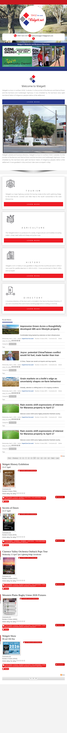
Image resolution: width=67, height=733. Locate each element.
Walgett (21, 498)
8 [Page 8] (28, 458)
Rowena (15, 498)
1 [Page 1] (30, 678)
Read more (60, 497)
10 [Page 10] (34, 458)
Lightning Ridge (10, 542)
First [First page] (9, 458)
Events (15, 497)
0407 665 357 (22, 36)
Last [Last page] (57, 458)
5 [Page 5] (20, 458)
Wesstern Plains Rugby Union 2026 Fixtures (24, 595)
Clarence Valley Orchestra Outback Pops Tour (25, 551)
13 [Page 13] (45, 458)
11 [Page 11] (38, 458)
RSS (63, 456)
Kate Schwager (31, 470)
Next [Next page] (52, 458)
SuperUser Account (28, 338)
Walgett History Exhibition (15, 464)
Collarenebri (36, 497)
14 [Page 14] (48, 458)
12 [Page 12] (41, 458)
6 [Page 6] (23, 458)
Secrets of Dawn (10, 507)
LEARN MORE (33, 102)
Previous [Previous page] (15, 458)
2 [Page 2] (33, 678)
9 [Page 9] (31, 458)
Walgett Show (9, 636)
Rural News (12, 344)
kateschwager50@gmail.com (42, 36)
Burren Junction (25, 497)
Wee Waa (39, 666)
